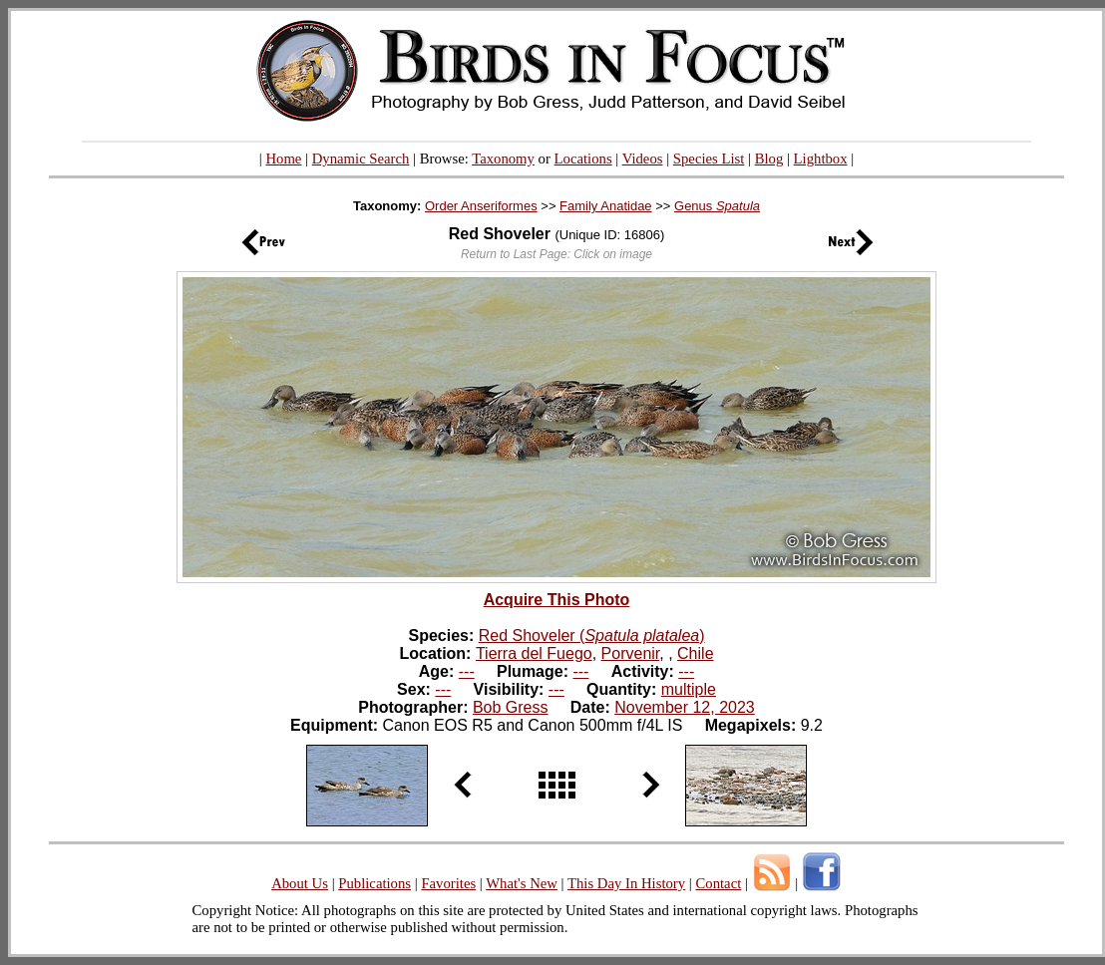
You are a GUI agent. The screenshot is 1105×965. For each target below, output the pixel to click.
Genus (717, 205)
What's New (521, 883)
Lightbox (821, 158)
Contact (718, 883)
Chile (695, 653)
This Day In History (626, 883)
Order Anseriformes (481, 205)
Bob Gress (511, 707)
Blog (769, 158)
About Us (299, 883)
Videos (642, 158)
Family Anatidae (605, 205)
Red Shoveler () (592, 635)
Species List (709, 158)
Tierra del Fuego (534, 653)
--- (467, 671)
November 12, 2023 (684, 707)
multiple (688, 689)
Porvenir (630, 653)
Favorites (448, 883)
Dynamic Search (361, 158)
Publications (374, 883)
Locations (583, 158)
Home (283, 158)
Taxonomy (503, 158)
